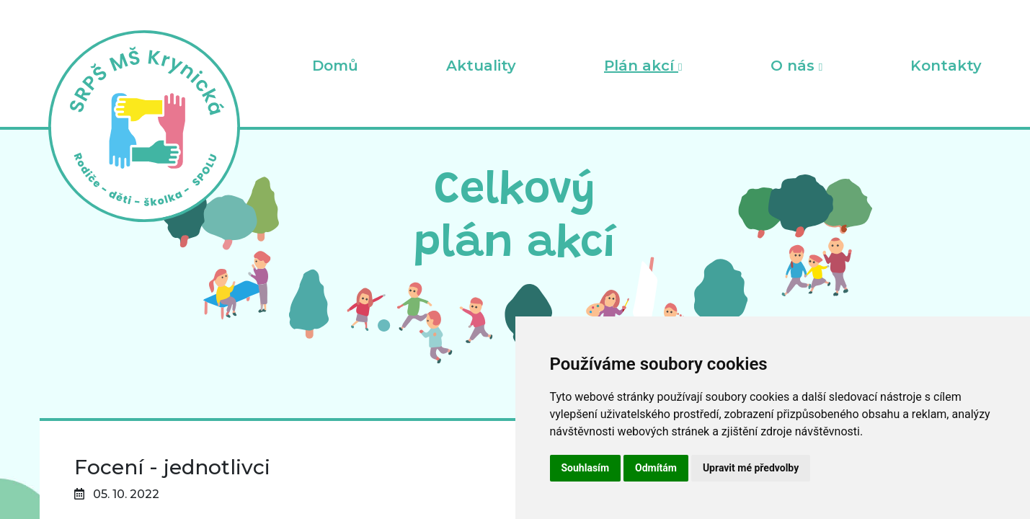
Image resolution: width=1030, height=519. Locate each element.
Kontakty (946, 65)
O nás (796, 65)
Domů (335, 65)
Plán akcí (643, 65)
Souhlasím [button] (585, 468)
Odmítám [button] (656, 468)
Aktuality (481, 65)
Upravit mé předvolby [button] (751, 468)
